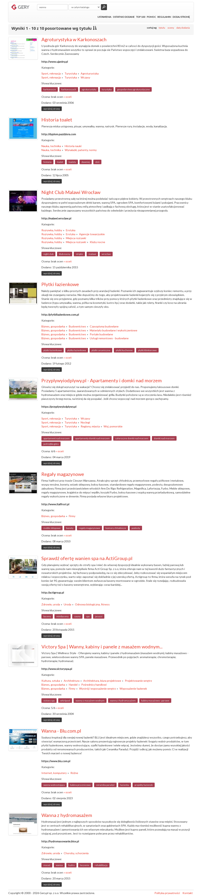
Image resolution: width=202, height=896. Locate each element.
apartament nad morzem (56, 438)
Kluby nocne (97, 242)
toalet (60, 161)
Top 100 (140, 16)
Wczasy (85, 77)
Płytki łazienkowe (60, 284)
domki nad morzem (164, 438)
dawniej (85, 161)
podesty (136, 528)
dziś (97, 161)
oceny (170, 27)
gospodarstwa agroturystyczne (133, 89)
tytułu (162, 27)
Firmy (72, 516)
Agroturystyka (90, 73)
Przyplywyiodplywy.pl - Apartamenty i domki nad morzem (101, 380)
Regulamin (164, 16)
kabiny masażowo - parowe (155, 700)
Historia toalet (56, 119)
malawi (92, 254)
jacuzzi (98, 616)
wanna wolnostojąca (54, 784)
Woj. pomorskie (113, 426)
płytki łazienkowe (52, 350)
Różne (74, 773)
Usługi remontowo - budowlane (109, 338)
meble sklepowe (52, 528)
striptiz (79, 254)
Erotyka (70, 230)
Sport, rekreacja (51, 73)
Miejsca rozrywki (76, 238)
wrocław (106, 254)
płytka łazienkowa (76, 350)
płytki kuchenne (124, 350)
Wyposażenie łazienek (133, 688)
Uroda (67, 604)
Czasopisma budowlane (104, 326)
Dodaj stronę (181, 16)
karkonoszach (68, 89)
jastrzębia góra (51, 443)
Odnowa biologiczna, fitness (92, 604)
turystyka (107, 89)
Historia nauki (73, 146)
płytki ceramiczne (101, 350)
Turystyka (71, 73)
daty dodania (183, 27)
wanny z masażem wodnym (90, 700)
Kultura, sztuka (50, 680)
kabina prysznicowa (80, 784)
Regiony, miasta (90, 426)
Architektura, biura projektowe (102, 680)
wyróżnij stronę (51, 108)
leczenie (84, 865)
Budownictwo (77, 326)
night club (48, 254)
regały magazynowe (89, 528)
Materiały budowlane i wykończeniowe (113, 330)
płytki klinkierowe (147, 350)
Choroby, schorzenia (76, 853)
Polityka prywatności (167, 893)
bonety (69, 528)
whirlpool (65, 700)
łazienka (124, 784)
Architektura (71, 680)
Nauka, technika (51, 146)
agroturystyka (89, 89)
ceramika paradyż (105, 784)
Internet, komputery (54, 773)
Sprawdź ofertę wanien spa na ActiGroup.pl (86, 558)
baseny (47, 616)
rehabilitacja (101, 865)
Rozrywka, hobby (51, 230)
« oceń (68, 96)
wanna (59, 865)
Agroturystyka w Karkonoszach (74, 39)
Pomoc (151, 16)
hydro (71, 865)
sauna (77, 616)
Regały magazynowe (62, 474)
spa (88, 616)
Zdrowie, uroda (50, 604)
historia (47, 161)
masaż (46, 865)
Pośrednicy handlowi (94, 684)
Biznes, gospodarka (53, 326)
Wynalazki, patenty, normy (81, 150)
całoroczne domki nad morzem (131, 438)
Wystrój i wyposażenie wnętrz (97, 688)
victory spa (49, 700)
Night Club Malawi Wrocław (70, 192)
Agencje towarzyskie (92, 234)
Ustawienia (104, 16)
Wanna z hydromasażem (66, 815)
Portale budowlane (101, 334)
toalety (72, 161)
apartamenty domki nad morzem (92, 438)
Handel (73, 684)
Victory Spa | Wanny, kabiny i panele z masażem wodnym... (102, 646)
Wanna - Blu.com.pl (61, 731)
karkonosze (49, 89)
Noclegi (85, 422)
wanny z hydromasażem (123, 700)
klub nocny (64, 254)
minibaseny (62, 616)
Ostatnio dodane (124, 16)
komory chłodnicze (116, 528)
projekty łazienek (144, 784)
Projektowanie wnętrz (138, 680)
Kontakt (187, 893)
